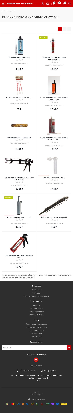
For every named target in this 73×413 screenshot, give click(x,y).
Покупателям (36, 301)
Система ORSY (36, 333)
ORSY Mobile (36, 337)
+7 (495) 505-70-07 (28, 370)
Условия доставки (37, 312)
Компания (36, 286)
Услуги (36, 320)
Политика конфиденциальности (36, 296)
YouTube (36, 359)
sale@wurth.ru (50, 371)
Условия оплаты (36, 309)
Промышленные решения (36, 327)
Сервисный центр (37, 330)
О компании (36, 290)
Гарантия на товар (36, 315)
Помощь (36, 305)
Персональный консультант (36, 324)
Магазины (36, 293)
